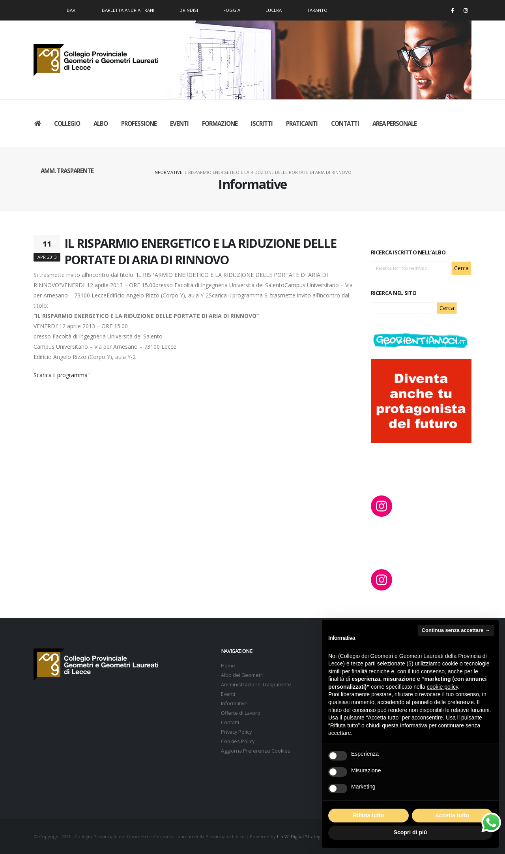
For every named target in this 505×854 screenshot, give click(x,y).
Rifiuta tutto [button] (368, 815)
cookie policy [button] (442, 687)
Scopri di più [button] (410, 832)
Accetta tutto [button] (452, 815)
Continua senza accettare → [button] (456, 630)
